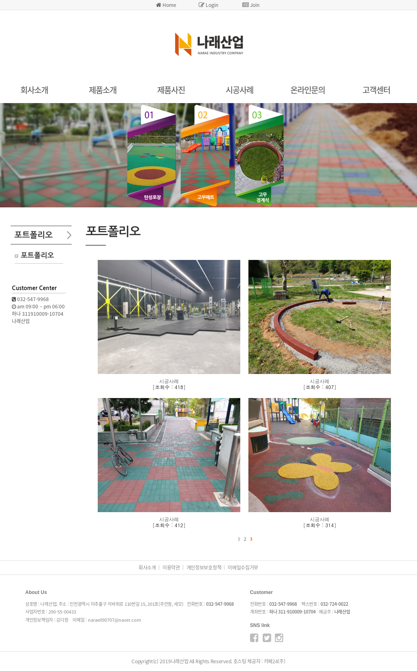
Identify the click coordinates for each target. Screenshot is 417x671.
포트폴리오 (37, 255)
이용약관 (171, 567)
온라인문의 (307, 90)
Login (208, 5)
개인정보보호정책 (204, 567)
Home (166, 5)
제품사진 (171, 90)
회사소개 (34, 90)
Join (250, 5)
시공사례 (239, 90)
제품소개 (102, 90)
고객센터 (376, 90)
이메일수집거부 (243, 567)
